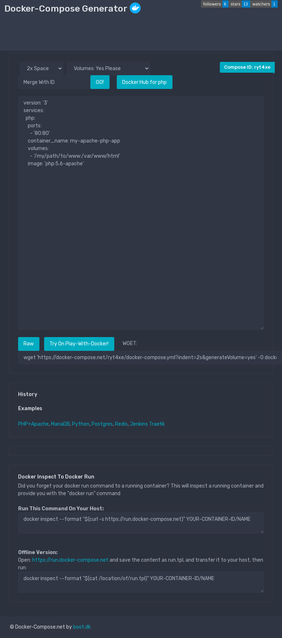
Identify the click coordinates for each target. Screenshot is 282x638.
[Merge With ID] (54, 82)
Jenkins (139, 424)
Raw (29, 344)
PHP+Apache (33, 424)
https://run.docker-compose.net (70, 560)
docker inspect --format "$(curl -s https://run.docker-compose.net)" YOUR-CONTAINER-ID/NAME (141, 522)
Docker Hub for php (144, 82)
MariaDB (60, 424)
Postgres (102, 424)
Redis (121, 424)
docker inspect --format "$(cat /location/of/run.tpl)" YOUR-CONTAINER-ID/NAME (141, 581)
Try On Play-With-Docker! (79, 344)
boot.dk (82, 627)
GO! (100, 82)
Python (80, 424)
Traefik (157, 424)
